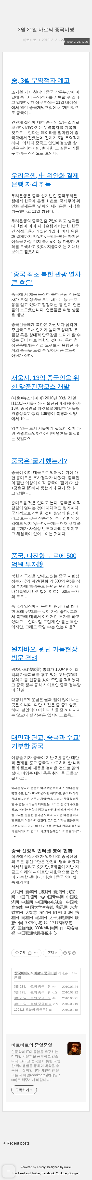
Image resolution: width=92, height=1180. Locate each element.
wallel (67, 1167)
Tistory (41, 1167)
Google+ (74, 1173)
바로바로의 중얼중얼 (31, 1045)
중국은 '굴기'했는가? (39, 460)
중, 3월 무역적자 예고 (40, 80)
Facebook (48, 1173)
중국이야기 (22, 973)
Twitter (35, 1173)
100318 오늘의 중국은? (30, 1009)
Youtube (61, 1173)
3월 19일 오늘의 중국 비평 (33, 1004)
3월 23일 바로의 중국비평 (32, 986)
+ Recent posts (16, 1143)
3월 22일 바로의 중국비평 (32, 992)
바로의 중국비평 (45, 973)
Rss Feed (18, 1173)
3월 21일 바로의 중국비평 (46, 29)
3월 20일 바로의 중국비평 (32, 998)
